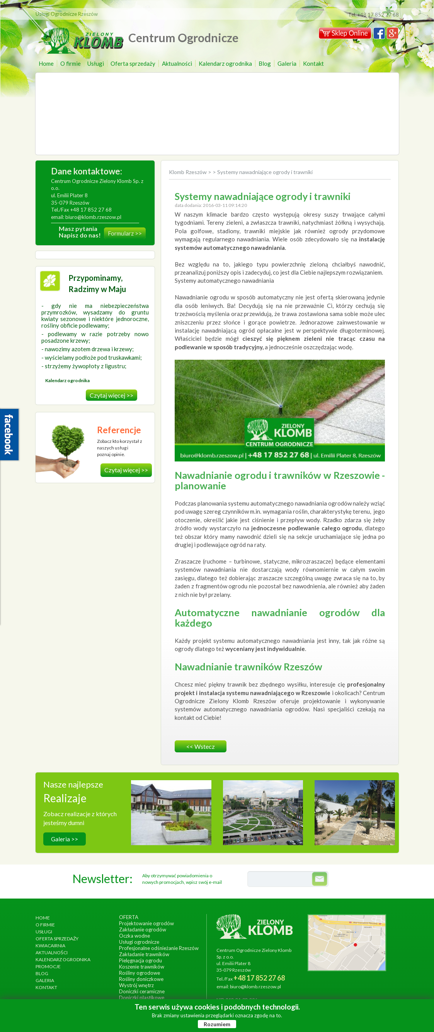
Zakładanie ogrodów (142, 929)
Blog (265, 63)
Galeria (286, 63)
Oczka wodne (134, 936)
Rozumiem (217, 1024)
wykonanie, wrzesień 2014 (171, 817)
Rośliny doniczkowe (141, 979)
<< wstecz (200, 746)
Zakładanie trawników (144, 954)
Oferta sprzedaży (133, 63)
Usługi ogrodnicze (139, 942)
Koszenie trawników (141, 967)
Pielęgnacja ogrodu (140, 960)
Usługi (95, 63)
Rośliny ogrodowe (139, 973)
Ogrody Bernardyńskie (263, 809)
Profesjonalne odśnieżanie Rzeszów (159, 948)
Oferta (128, 917)
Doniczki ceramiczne (142, 991)
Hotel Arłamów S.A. (171, 809)
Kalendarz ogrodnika (225, 63)
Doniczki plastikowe (141, 997)
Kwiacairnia (50, 945)
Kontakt (313, 63)
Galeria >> (64, 839)
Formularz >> (125, 233)
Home (46, 63)
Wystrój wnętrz (136, 985)
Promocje (48, 966)
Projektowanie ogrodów (146, 923)
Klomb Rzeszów (188, 172)
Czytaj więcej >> (111, 395)
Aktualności (177, 63)
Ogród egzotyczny (355, 809)
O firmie (70, 63)
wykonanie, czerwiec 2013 (263, 817)
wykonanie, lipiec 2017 (354, 817)
